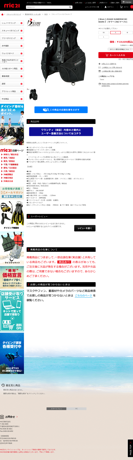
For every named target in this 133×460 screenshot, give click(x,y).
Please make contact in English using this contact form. (115, 84)
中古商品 (5, 99)
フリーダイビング (9, 38)
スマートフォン (56, 409)
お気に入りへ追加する (109, 63)
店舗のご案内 (115, 2)
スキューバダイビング (10, 31)
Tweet (102, 79)
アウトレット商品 (9, 91)
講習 (3, 84)
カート (128, 7)
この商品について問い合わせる (112, 67)
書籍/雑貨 (5, 76)
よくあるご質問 (90, 2)
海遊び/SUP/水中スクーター (10, 61)
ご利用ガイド (103, 2)
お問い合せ (78, 2)
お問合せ (10, 417)
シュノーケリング (9, 23)
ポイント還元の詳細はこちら (119, 49)
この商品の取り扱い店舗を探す (112, 71)
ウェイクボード (8, 53)
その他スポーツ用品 (9, 69)
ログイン (110, 7)
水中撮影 (5, 46)
